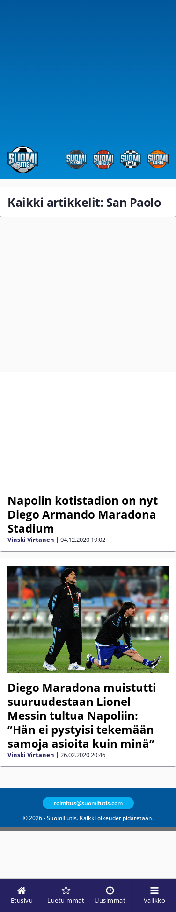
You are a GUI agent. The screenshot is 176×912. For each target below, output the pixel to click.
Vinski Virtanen (30, 539)
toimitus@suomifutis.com (88, 803)
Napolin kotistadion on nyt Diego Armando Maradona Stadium (82, 514)
